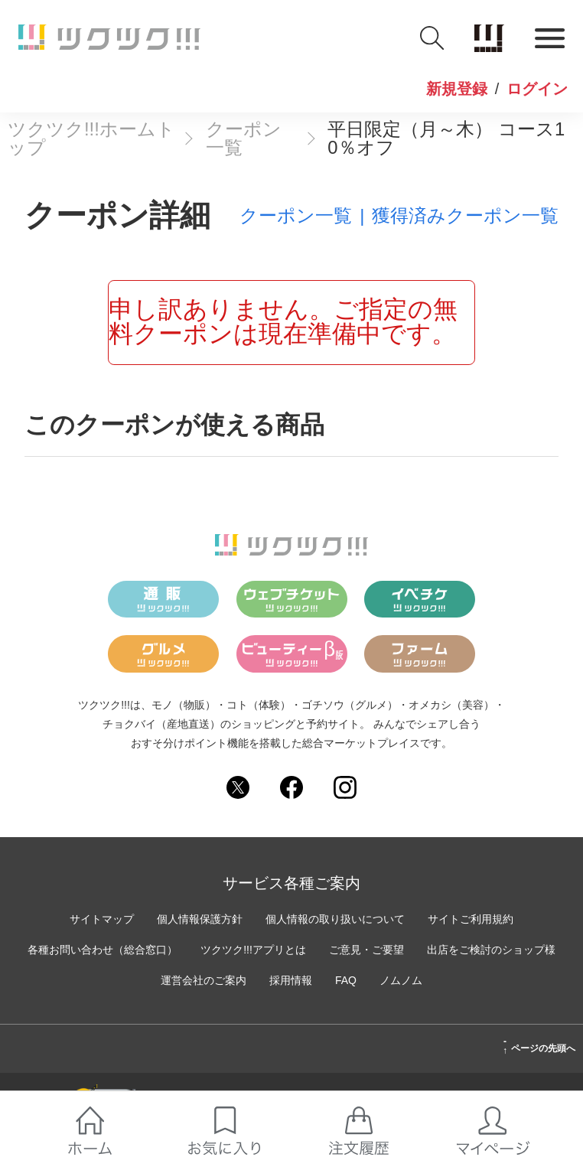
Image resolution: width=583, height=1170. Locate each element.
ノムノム (400, 980)
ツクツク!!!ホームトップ (91, 138)
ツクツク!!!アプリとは (253, 949)
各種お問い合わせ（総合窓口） (103, 949)
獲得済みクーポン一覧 (465, 216)
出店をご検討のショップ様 (491, 949)
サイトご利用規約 (470, 919)
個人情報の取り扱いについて (335, 919)
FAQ (346, 980)
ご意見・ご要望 (366, 949)
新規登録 (456, 89)
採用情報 (290, 980)
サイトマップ (102, 919)
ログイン (537, 89)
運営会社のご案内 (203, 980)
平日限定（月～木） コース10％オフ (446, 138)
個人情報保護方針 (200, 919)
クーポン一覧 (244, 138)
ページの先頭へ (539, 1046)
